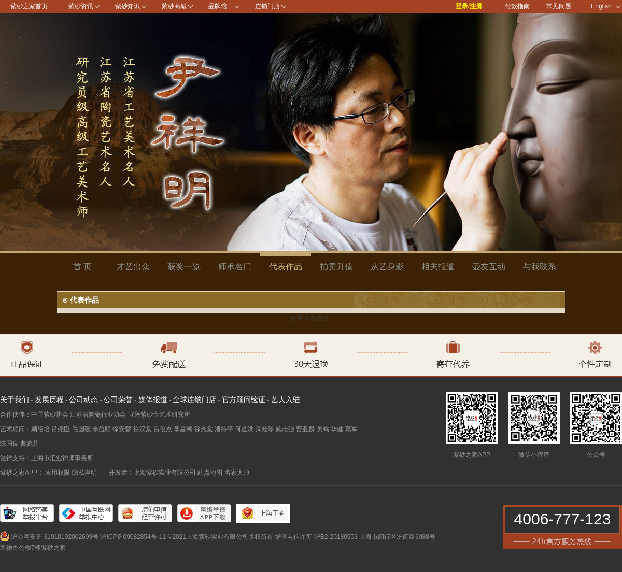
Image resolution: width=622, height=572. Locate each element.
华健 (337, 429)
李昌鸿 (183, 429)
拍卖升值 (336, 266)
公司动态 (83, 399)
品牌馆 (217, 6)
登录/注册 (469, 6)
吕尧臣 (60, 429)
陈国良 (9, 443)
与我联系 (539, 266)
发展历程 (49, 399)
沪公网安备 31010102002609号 (54, 536)
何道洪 (244, 429)
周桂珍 (265, 429)
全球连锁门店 (194, 399)
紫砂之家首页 (29, 6)
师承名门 (234, 266)
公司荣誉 (118, 399)
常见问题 (558, 6)
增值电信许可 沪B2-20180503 (316, 536)
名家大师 (236, 472)
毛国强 (81, 429)
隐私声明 (84, 472)
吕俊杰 (162, 429)
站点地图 (209, 472)
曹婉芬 (29, 443)
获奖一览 (184, 266)
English (605, 6)
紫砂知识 (127, 6)
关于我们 (14, 399)
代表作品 (285, 266)
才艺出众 (133, 266)
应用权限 (57, 472)
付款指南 (517, 6)
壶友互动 (488, 266)
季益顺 (101, 429)
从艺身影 (387, 266)
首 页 (82, 266)
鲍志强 (285, 429)
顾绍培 (40, 429)
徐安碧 (121, 429)
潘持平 (224, 429)
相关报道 (438, 266)
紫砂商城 (174, 6)
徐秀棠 (203, 429)
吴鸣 (323, 429)
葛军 (351, 429)
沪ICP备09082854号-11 (133, 536)
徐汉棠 (142, 429)
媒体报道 (152, 399)
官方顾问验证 (243, 399)
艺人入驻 (285, 399)
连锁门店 (267, 6)
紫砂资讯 (80, 6)
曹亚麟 (305, 429)
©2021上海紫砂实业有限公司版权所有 (221, 536)
